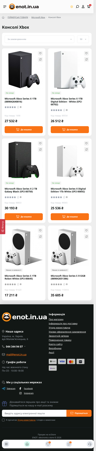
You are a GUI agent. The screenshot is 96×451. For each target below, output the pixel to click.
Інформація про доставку (63, 323)
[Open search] (77, 6)
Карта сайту (55, 344)
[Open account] (83, 6)
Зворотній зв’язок (59, 335)
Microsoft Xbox (38, 17)
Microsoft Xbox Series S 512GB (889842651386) (68, 277)
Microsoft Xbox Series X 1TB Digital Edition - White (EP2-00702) (66, 101)
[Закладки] (48, 444)
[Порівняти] (69, 444)
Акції (51, 352)
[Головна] (27, 444)
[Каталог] (6, 444)
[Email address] (34, 413)
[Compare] (40, 59)
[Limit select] (83, 39)
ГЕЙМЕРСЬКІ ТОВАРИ (18, 17)
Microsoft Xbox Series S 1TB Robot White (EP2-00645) (20, 277)
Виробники (55, 348)
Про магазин (56, 319)
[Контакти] (90, 444)
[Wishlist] (40, 53)
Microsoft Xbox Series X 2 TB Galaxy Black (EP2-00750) (21, 190)
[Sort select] (39, 39)
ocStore (52, 434)
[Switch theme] (71, 6)
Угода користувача (59, 327)
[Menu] (4, 6)
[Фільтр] (2, 226)
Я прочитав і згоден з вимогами (30, 420)
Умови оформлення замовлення (67, 331)
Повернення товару (60, 340)
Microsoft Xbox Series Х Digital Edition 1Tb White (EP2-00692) (68, 190)
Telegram (8, 388)
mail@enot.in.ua (16, 354)
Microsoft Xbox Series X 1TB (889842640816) (20, 100)
